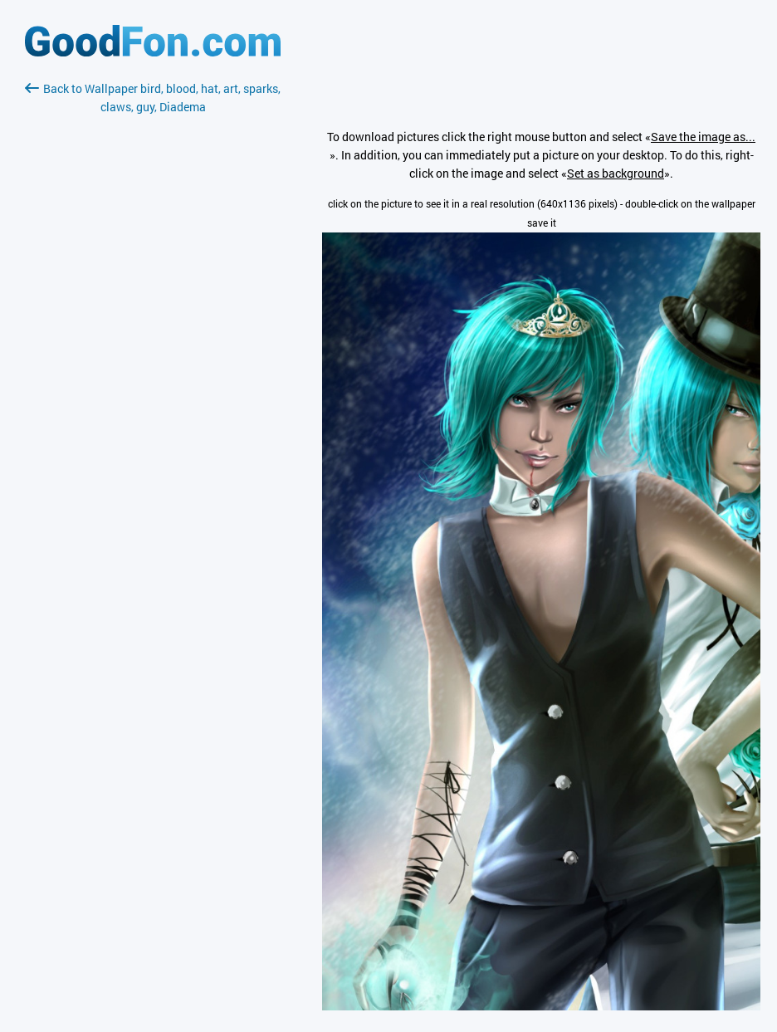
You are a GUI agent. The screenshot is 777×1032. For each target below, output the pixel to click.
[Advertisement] (152, 313)
